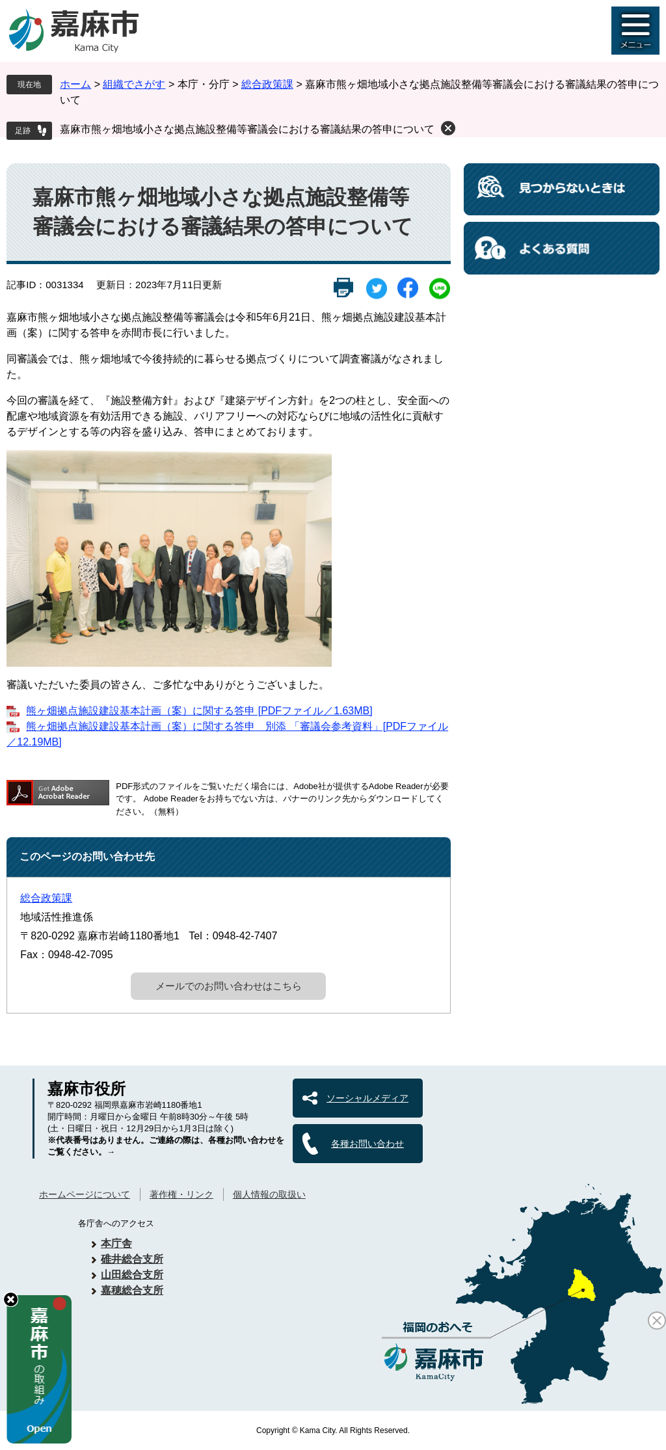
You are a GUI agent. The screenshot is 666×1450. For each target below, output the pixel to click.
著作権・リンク (181, 1194)
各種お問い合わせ (367, 1143)
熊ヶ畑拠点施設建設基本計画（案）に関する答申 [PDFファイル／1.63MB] (199, 710)
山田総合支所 (132, 1274)
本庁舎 (116, 1243)
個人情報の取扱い (269, 1194)
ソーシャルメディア (367, 1098)
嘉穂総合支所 (132, 1290)
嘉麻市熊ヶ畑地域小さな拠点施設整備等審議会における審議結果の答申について (247, 129)
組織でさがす (134, 84)
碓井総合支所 (132, 1259)
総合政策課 (267, 84)
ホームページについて (84, 1194)
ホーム (75, 84)
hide (10, 1299)
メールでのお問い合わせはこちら (228, 985)
